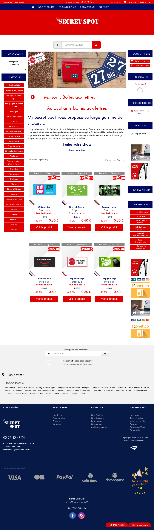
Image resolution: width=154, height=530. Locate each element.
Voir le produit (44, 227)
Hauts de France (13, 131)
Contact (103, 7)
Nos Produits (46, 7)
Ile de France (14, 136)
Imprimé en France (140, 221)
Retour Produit (136, 418)
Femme (14, 224)
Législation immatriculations (140, 234)
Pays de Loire (14, 146)
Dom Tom (13, 169)
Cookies (133, 424)
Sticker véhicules (141, 390)
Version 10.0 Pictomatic (133, 440)
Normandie (14, 141)
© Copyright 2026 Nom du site (133, 437)
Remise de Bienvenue (140, 247)
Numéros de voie (14, 199)
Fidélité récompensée (140, 241)
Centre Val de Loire (14, 116)
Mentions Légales (138, 421)
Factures (57, 421)
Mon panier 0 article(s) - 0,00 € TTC (130, 2)
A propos (140, 216)
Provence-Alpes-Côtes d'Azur (14, 162)
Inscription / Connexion (14, 2)
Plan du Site (135, 430)
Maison (51, 97)
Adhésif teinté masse (140, 228)
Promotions (87, 7)
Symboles (14, 179)
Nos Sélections (98, 418)
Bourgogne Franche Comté (14, 105)
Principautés (13, 174)
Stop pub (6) (138, 133)
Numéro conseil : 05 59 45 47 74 (80, 2)
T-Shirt (57, 394)
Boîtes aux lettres (14, 204)
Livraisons (134, 415)
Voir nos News (140, 65)
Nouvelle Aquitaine (14, 151)
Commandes (59, 418)
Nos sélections (140, 212)
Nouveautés (96, 424)
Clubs (14, 184)
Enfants (14, 229)
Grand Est (13, 126)
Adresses (57, 424)
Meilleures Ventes (99, 427)
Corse (14, 121)
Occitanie (14, 156)
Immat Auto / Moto (27, 387)
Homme (14, 219)
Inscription (57, 415)
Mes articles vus (140, 525)
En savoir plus (67, 7)
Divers (14, 209)
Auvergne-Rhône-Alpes (14, 97)
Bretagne (14, 111)
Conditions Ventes (138, 427)
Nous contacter (140, 61)
